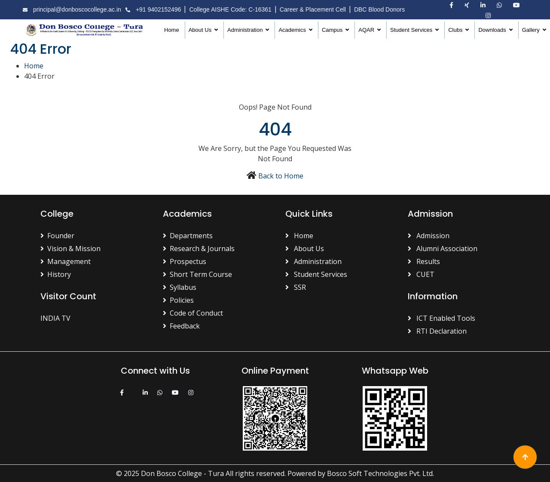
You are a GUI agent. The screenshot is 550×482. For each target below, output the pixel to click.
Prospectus (184, 261)
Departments (188, 235)
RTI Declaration (437, 331)
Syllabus (179, 287)
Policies (178, 300)
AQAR (367, 30)
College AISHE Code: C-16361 (230, 9)
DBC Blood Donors (379, 9)
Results (424, 261)
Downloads (492, 30)
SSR (295, 287)
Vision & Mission (70, 248)
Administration (245, 30)
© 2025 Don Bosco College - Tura (170, 473)
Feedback (181, 326)
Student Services (412, 30)
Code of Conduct (193, 313)
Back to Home (280, 176)
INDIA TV (55, 318)
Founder (57, 235)
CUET (421, 274)
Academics (292, 30)
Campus (333, 30)
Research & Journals (199, 248)
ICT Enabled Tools (441, 318)
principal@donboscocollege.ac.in (71, 9)
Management (65, 261)
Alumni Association (442, 248)
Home (171, 30)
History (55, 274)
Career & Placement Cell (313, 9)
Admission (428, 235)
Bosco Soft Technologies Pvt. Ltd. (380, 473)
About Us (201, 30)
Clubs (456, 30)
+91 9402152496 (152, 9)
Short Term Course (197, 274)
